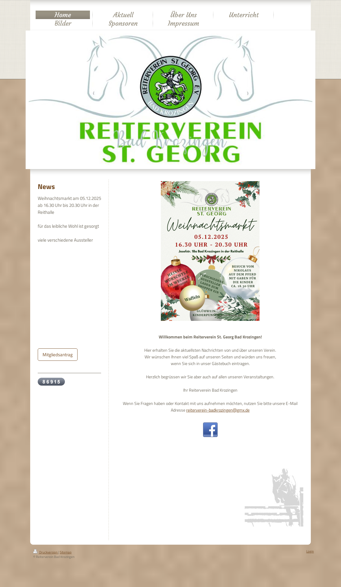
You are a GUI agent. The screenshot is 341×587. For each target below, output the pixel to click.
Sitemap (66, 552)
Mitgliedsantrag (58, 354)
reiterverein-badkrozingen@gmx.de (218, 410)
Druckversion (45, 552)
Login (310, 551)
